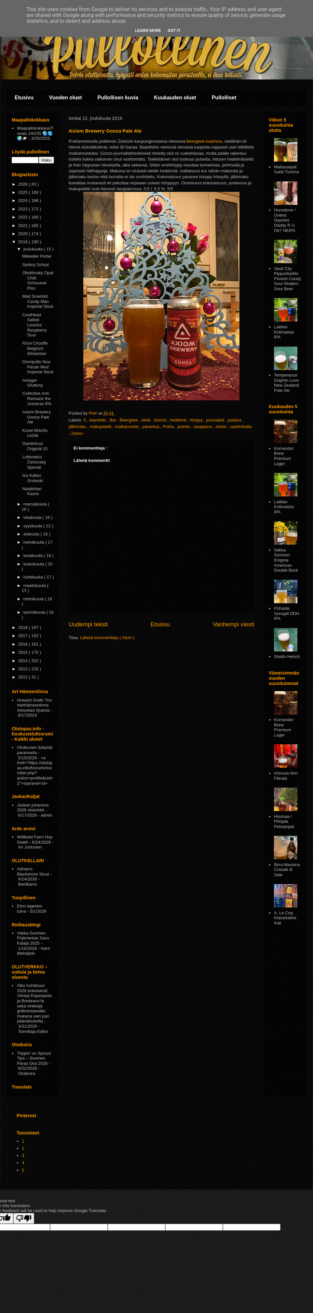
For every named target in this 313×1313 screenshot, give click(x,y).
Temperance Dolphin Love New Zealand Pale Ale (286, 383)
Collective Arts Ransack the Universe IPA (36, 398)
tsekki (222, 426)
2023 (23, 209)
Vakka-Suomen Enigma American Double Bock (286, 560)
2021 (23, 225)
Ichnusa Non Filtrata (286, 776)
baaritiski (98, 420)
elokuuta (32, 534)
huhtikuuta (33, 577)
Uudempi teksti (88, 624)
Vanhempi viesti (233, 624)
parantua (151, 426)
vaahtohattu (241, 426)
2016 (23, 644)
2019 (23, 241)
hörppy (197, 420)
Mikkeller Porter (36, 256)
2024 (23, 200)
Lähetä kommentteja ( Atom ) (107, 637)
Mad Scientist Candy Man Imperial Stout (37, 301)
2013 (23, 668)
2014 (23, 660)
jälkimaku (78, 426)
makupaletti (101, 426)
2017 (23, 635)
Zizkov (77, 433)
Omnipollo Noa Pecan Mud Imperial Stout (37, 366)
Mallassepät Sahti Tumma (286, 169)
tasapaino (203, 426)
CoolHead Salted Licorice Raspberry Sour (34, 324)
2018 (23, 627)
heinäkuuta (34, 542)
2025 (23, 192)
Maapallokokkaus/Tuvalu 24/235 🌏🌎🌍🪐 (35, 133)
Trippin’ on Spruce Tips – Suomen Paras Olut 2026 (34, 1058)
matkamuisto (127, 426)
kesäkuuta (33, 555)
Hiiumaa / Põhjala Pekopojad (284, 821)
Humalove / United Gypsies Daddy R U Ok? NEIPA (284, 220)
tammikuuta (35, 612)
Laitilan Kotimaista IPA (284, 331)
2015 (23, 652)
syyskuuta (33, 525)
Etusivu (24, 97)
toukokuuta (34, 564)
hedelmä (178, 420)
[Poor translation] (23, 1218)
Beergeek (129, 420)
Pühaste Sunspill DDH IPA (286, 613)
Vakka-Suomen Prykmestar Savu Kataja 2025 (33, 938)
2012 (23, 677)
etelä (146, 420)
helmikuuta (34, 598)
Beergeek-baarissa (204, 141)
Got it (174, 30)
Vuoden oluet (65, 97)
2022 (23, 217)
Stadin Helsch (287, 656)
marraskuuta (35, 504)
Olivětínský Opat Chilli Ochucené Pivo (37, 280)
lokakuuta (33, 517)
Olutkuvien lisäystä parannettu (34, 750)
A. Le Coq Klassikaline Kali (285, 917)
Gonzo (161, 420)
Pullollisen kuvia (118, 97)
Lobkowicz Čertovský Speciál (34, 461)
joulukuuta (33, 249)
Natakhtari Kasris (31, 491)
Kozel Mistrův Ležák (35, 433)
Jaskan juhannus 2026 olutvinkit (33, 808)
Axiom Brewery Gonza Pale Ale (36, 416)
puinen (185, 426)
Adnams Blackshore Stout (33, 871)
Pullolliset (224, 97)
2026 (23, 184)
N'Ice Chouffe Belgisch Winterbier (35, 348)
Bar (113, 420)
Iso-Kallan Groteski (32, 478)
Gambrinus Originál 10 (35, 446)
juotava (235, 420)
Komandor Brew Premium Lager (283, 456)
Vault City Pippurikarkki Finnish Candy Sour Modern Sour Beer (287, 278)
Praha (169, 426)
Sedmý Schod (35, 264)
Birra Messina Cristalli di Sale (287, 869)
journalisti (215, 420)
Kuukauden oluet (175, 97)
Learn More (148, 30)
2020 (23, 233)
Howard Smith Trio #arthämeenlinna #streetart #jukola (34, 705)
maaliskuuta (35, 585)
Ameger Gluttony (32, 383)
